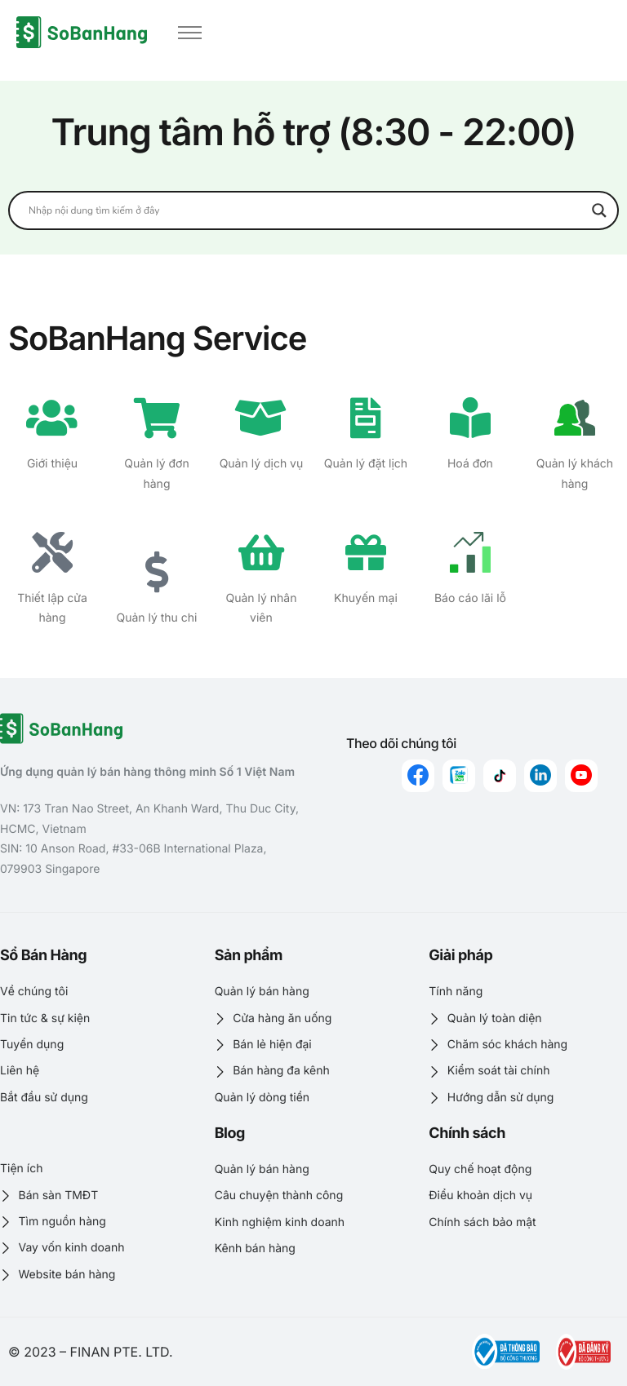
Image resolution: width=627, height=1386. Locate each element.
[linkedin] (540, 775)
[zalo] (458, 775)
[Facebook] (418, 775)
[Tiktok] (499, 775)
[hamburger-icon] (189, 33)
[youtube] (581, 775)
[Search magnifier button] (599, 210)
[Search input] (306, 210)
